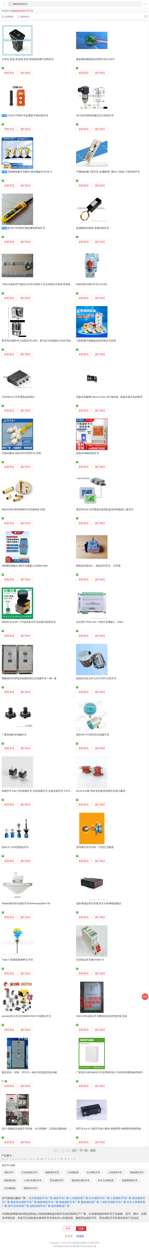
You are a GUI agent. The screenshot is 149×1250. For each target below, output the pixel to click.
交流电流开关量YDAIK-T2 (90, 959)
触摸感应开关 (52, 1172)
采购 (145, 996)
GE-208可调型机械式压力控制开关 (95, 115)
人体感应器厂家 (79, 1198)
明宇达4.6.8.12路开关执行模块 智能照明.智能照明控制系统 (108, 1128)
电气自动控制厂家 (18, 1206)
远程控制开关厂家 (40, 1206)
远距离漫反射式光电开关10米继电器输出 (98, 903)
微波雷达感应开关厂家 (24, 1202)
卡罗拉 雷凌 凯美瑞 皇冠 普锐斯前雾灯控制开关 (28, 59)
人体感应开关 (115, 1172)
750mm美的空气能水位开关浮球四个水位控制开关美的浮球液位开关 (40, 284)
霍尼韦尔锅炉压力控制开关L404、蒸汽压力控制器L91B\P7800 (36, 340)
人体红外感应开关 (33, 1180)
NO (41, 1159)
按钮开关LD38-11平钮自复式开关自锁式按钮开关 (29, 622)
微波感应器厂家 (90, 1202)
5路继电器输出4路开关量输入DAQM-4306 (25, 565)
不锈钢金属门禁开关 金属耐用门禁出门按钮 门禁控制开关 (108, 171)
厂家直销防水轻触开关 (14, 734)
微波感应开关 (137, 1172)
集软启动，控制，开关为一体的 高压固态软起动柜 (29, 1072)
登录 (67, 1228)
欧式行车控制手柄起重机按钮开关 (26, 228)
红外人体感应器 (106, 1180)
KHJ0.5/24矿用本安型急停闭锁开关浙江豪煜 (100, 791)
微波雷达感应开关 (81, 1180)
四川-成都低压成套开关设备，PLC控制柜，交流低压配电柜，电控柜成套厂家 (44, 1128)
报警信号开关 (30, 1188)
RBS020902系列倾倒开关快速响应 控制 (23, 509)
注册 (81, 1228)
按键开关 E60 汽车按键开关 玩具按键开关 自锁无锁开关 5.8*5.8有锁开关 (42, 791)
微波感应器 (10, 1180)
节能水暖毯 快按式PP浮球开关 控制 (21, 453)
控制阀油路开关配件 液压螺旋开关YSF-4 (30, 171)
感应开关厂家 (61, 1198)
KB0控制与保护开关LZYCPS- (91, 284)
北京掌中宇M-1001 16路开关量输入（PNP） (100, 622)
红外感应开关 (93, 1172)
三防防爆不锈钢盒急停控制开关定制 (96, 340)
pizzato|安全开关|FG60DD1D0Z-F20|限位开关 (26, 1016)
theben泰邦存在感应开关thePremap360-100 (26, 903)
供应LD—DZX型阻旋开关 (15, 847)
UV (61, 1159)
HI (25, 1159)
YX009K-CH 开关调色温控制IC (18, 397)
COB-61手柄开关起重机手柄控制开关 (28, 115)
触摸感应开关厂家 (47, 1202)
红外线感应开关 (29, 1172)
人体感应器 (72, 1172)
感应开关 (8, 1172)
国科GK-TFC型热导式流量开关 (92, 734)
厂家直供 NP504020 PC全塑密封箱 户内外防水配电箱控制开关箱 (112, 1072)
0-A (3, 1159)
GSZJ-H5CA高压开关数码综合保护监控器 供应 (101, 1016)
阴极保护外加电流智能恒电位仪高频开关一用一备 (29, 678)
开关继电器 (10, 1188)
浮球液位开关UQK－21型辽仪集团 (95, 847)
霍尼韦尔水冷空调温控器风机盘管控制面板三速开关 (104, 509)
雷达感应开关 (56, 1180)
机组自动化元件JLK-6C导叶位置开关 (96, 678)
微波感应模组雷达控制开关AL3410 (95, 59)
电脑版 (80, 1236)
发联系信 (9, 72)
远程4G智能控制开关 (87, 453)
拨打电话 (26, 72)
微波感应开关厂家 (69, 1202)
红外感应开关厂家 (99, 1198)
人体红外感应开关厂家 (113, 1202)
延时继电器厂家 (60, 1206)
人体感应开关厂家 (120, 1198)
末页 (93, 1150)
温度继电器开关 (130, 1180)
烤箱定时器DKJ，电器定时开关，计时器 (98, 565)
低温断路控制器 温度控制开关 (92, 228)
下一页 (84, 1150)
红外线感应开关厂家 (41, 1198)
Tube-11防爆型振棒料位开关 (17, 959)
